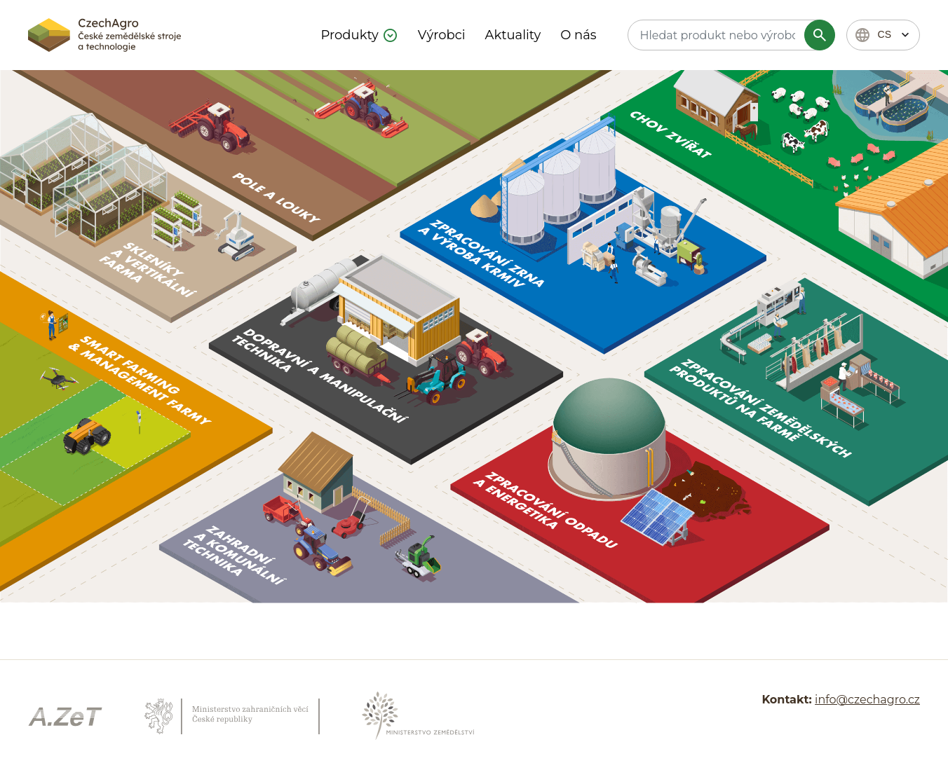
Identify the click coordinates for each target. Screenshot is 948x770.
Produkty (350, 35)
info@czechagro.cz (867, 699)
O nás (578, 35)
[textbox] (729, 35)
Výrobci (442, 35)
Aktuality (513, 35)
